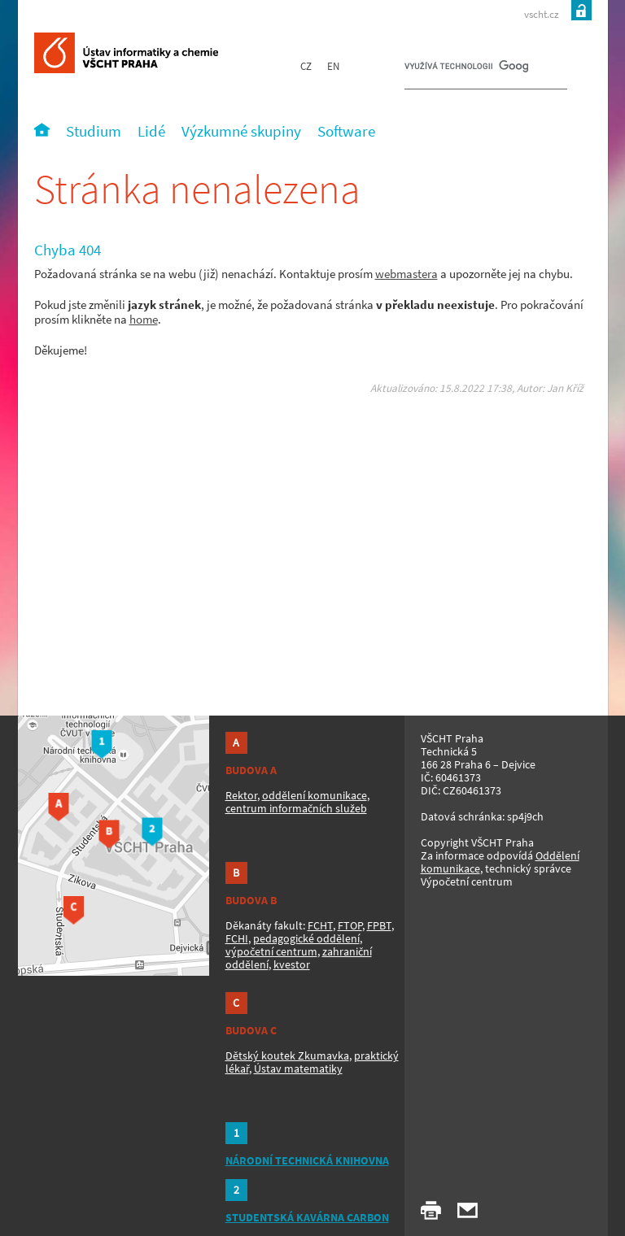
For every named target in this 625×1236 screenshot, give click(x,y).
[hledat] (466, 70)
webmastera (406, 273)
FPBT (379, 925)
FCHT (320, 925)
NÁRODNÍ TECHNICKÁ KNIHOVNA (307, 1160)
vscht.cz (541, 14)
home (143, 319)
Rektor (241, 795)
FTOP (350, 925)
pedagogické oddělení (306, 938)
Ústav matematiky (298, 1068)
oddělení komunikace (314, 795)
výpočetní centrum (271, 951)
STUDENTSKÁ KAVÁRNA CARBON (307, 1217)
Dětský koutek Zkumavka (287, 1055)
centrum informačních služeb (296, 808)
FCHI (236, 938)
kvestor (291, 964)
